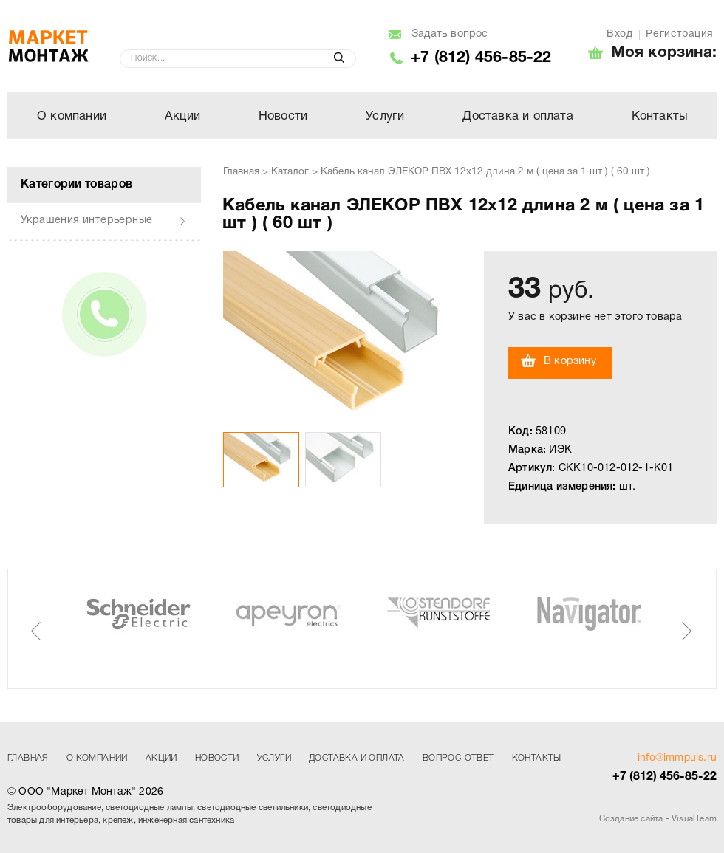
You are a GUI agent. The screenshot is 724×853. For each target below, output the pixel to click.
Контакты (660, 116)
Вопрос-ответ (458, 758)
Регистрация (680, 34)
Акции (182, 116)
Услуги (385, 116)
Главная (241, 172)
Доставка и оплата (517, 116)
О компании (71, 116)
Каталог (290, 172)
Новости (283, 116)
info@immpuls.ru (677, 758)
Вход (619, 34)
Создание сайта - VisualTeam (658, 819)
